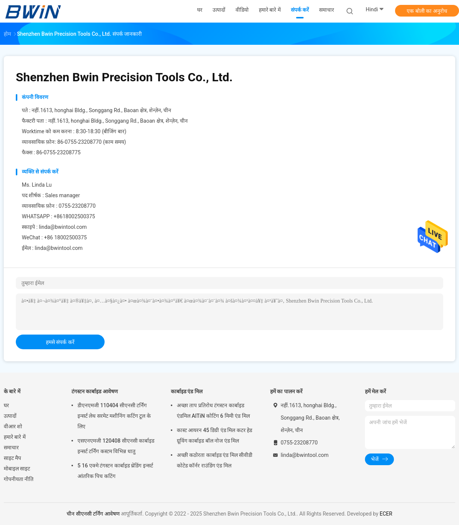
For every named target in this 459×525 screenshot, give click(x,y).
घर (6, 405)
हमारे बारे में (15, 437)
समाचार (11, 447)
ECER (386, 514)
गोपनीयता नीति (18, 479)
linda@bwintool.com (63, 227)
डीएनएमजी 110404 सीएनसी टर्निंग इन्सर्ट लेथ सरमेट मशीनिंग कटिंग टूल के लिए (114, 415)
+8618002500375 (74, 216)
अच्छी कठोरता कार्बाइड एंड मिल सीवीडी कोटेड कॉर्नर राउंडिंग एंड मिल (214, 460)
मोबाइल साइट (17, 469)
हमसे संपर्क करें (60, 342)
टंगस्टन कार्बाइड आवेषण (94, 391)
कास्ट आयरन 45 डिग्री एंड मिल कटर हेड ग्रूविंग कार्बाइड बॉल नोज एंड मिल (214, 435)
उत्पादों (10, 416)
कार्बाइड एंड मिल (186, 391)
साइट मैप (12, 458)
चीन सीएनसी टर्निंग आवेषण (93, 514)
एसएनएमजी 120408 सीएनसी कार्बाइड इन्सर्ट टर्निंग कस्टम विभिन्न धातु (116, 446)
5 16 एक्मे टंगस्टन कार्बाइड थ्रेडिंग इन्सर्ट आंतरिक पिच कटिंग (115, 471)
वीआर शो (13, 426)
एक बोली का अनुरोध (427, 11)
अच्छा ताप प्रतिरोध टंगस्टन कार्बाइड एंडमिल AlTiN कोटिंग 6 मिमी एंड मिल (213, 410)
